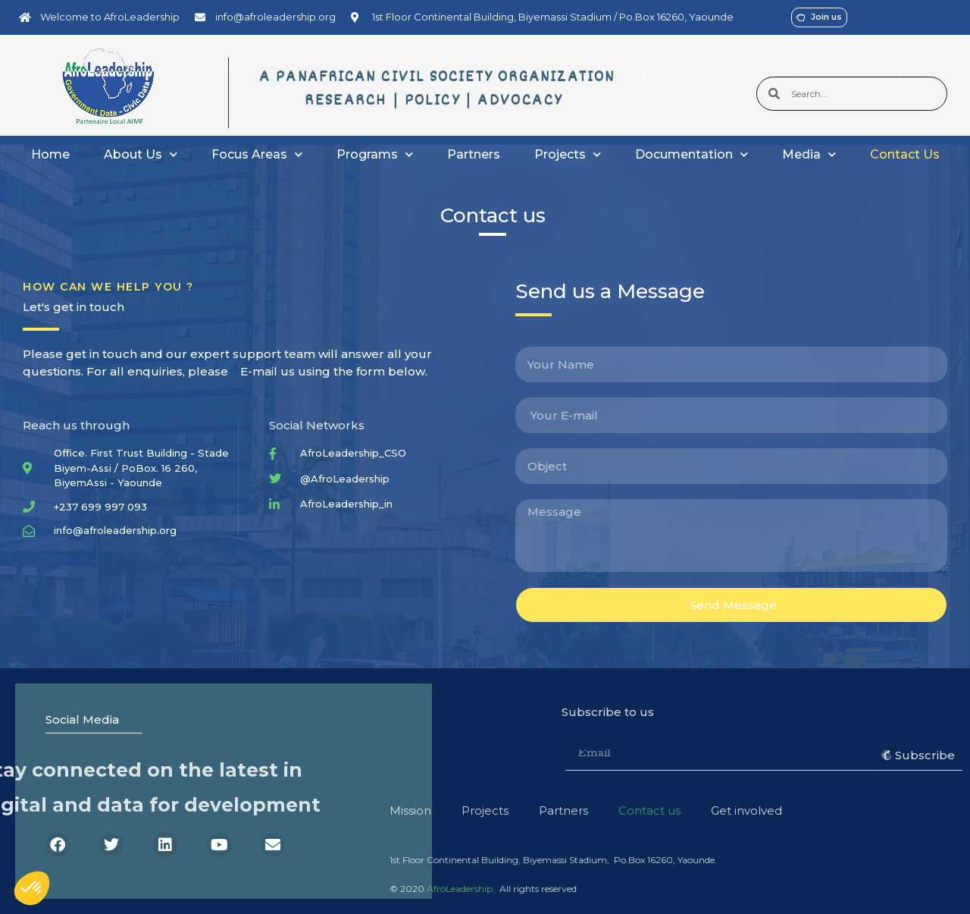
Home (50, 154)
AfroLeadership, (246, 888)
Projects (567, 154)
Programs (374, 154)
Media (809, 154)
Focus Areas (256, 154)
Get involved (532, 810)
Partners (473, 154)
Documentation (691, 154)
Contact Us (905, 154)
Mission (196, 810)
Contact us (435, 810)
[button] (32, 888)
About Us (140, 154)
